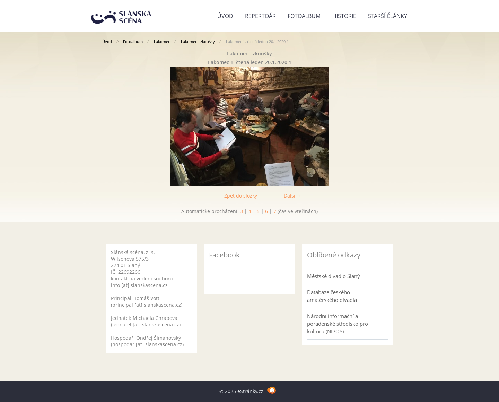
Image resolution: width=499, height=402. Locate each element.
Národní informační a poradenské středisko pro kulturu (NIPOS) (337, 324)
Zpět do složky (240, 195)
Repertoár (260, 16)
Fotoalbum (304, 16)
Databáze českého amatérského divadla (332, 296)
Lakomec (162, 41)
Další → (292, 195)
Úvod (225, 16)
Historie (344, 16)
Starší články (387, 16)
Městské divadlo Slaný (333, 275)
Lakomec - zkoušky (198, 41)
